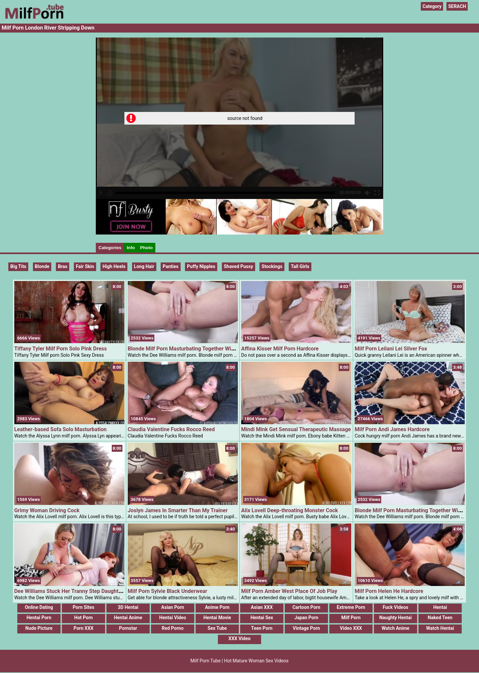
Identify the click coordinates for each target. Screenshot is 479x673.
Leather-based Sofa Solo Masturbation (60, 429)
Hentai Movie (217, 617)
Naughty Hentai (395, 617)
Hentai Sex (261, 617)
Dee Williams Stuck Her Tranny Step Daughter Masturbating (85, 591)
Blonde (42, 266)
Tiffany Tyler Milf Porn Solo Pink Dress (60, 348)
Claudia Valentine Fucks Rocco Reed (171, 429)
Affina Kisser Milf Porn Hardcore (280, 348)
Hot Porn (83, 617)
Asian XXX (262, 607)
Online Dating (39, 607)
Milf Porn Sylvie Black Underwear (167, 591)
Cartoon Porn (306, 607)
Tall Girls (300, 266)
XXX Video (239, 638)
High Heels (113, 266)
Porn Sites (83, 607)
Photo (146, 247)
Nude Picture (39, 628)
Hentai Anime (128, 617)
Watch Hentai (440, 628)
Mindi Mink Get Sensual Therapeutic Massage (296, 429)
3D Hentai (128, 607)
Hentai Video (172, 617)
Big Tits (18, 266)
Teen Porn (261, 628)
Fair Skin (85, 266)
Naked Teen (440, 617)
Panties (170, 266)
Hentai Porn (39, 617)
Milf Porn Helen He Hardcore (389, 591)
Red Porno (173, 628)
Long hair (144, 266)
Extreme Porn (351, 607)
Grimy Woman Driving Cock (47, 510)
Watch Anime (395, 628)
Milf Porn (351, 617)
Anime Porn (217, 607)
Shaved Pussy (238, 266)
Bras (63, 266)
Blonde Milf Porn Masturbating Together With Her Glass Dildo (201, 348)
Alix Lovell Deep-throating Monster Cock (289, 510)
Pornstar (128, 628)
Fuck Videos (395, 607)
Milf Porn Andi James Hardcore (392, 429)
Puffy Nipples (201, 266)
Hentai (440, 607)
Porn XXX (83, 628)
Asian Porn (172, 607)
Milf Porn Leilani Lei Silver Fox (391, 348)
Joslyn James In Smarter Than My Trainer (178, 510)
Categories (109, 247)
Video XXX (351, 628)
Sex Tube (217, 628)
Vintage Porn (306, 628)
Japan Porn (306, 617)
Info (131, 247)
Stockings (271, 266)
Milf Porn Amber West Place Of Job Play (289, 591)
